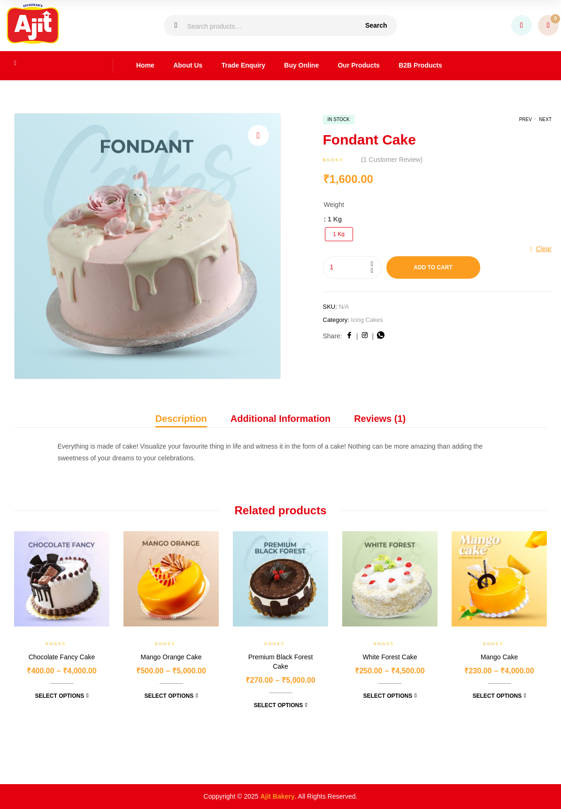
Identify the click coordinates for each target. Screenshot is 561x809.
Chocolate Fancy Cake (62, 657)
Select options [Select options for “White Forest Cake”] (387, 696)
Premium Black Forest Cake (280, 661)
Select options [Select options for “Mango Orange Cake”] (168, 696)
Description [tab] (181, 418)
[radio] (339, 234)
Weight (334, 204)
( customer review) (392, 159)
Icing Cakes (367, 319)
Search (376, 25)
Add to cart (433, 267)
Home (145, 65)
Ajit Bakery (277, 796)
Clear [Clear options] (544, 248)
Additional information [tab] (280, 418)
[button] (258, 135)
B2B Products (420, 65)
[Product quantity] (352, 267)
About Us (187, 65)
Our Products (358, 65)
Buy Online (301, 65)
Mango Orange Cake (171, 657)
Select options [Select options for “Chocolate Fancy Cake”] (59, 696)
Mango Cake (499, 657)
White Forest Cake (390, 657)
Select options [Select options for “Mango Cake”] (497, 696)
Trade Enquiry (243, 65)
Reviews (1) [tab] (380, 418)
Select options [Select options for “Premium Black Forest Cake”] (278, 705)
